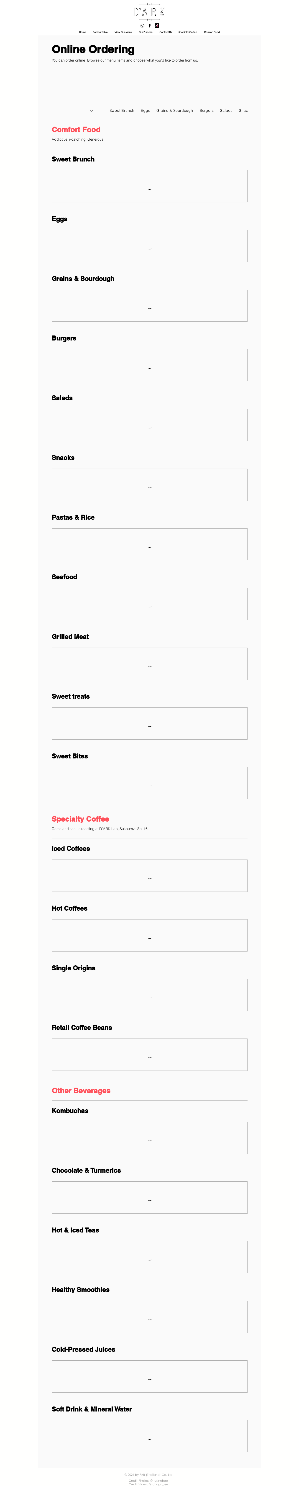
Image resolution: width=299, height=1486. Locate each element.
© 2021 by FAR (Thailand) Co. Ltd (148, 1474)
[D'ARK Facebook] (149, 25)
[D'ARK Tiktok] (157, 25)
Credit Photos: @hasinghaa (148, 1480)
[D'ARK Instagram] (142, 25)
